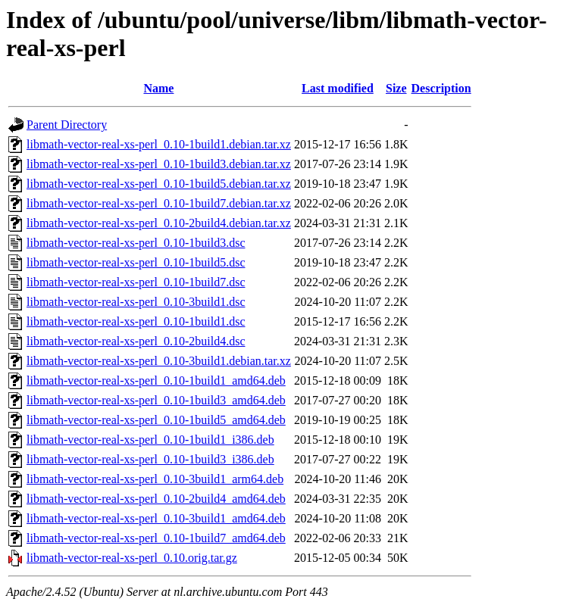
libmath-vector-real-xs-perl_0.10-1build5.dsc (136, 262)
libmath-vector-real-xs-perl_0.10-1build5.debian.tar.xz (159, 183)
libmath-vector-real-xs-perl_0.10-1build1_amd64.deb (156, 380)
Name (158, 88)
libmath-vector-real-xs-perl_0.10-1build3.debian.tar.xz (159, 163)
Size (396, 88)
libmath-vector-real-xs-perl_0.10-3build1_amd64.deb (156, 518)
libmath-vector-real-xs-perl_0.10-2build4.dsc (136, 341)
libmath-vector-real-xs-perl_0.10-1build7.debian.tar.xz (159, 203)
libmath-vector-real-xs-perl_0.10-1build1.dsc (136, 321)
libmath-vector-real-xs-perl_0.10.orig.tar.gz (132, 557)
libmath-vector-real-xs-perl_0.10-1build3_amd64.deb (156, 400)
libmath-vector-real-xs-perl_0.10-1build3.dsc (136, 242)
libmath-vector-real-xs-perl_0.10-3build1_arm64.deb (155, 478)
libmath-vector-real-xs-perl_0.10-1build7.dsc (136, 282)
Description (441, 88)
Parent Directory (67, 124)
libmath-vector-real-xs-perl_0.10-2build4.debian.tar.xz (159, 223)
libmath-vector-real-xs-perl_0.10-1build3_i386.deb (150, 459)
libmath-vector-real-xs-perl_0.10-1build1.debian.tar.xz (159, 144)
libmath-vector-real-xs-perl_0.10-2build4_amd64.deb (156, 498)
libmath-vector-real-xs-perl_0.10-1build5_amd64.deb (156, 419)
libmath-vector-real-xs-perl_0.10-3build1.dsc (136, 301)
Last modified (338, 88)
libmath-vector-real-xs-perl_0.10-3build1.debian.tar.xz (159, 360)
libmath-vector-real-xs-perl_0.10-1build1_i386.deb (150, 439)
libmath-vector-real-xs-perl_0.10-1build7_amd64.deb (156, 538)
